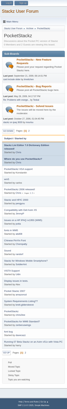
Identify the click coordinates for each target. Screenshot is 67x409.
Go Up (6, 353)
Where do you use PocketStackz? (23, 159)
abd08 (19, 234)
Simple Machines (42, 405)
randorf (19, 254)
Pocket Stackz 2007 (14, 291)
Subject (8, 138)
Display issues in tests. (16, 281)
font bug (8, 331)
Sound (7, 250)
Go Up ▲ (44, 402)
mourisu (29, 122)
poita (18, 223)
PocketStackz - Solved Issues (35, 106)
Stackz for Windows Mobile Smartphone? (26, 260)
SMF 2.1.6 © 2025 (25, 405)
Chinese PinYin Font (15, 240)
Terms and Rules (31, 402)
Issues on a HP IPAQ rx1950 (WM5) (23, 220)
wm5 (6, 179)
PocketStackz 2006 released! (19, 189)
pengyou (20, 203)
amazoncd (21, 294)
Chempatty (21, 244)
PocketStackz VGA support (18, 169)
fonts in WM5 (11, 230)
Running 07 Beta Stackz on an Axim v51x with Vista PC (33, 341)
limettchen (29, 79)
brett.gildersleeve (25, 304)
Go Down (8, 131)
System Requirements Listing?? (21, 301)
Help (21, 402)
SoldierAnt (21, 264)
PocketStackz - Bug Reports (34, 86)
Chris (18, 152)
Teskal (36, 100)
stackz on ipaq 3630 (12, 122)
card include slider (12, 79)
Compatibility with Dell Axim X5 (20, 210)
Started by (20, 138)
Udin (18, 274)
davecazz (21, 335)
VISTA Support (12, 270)
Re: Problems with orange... (16, 100)
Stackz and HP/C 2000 (16, 200)
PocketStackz (11, 311)
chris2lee (20, 315)
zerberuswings (23, 325)
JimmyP (20, 213)
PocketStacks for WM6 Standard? (22, 321)
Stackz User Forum (20, 11)
